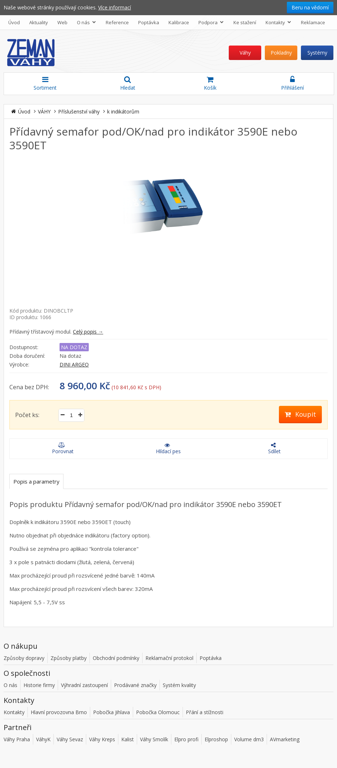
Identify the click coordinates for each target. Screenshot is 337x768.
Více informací (114, 7)
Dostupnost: (23, 347)
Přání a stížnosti (204, 712)
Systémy (317, 52)
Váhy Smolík (154, 739)
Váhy (245, 52)
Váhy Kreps (102, 739)
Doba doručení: (27, 355)
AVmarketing (284, 739)
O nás (87, 22)
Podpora (211, 22)
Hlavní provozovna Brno (59, 712)
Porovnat (61, 448)
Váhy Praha (17, 739)
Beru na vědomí (310, 7)
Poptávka (148, 22)
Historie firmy (39, 685)
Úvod (14, 22)
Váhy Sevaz (70, 739)
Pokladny (281, 52)
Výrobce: (19, 364)
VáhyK (43, 739)
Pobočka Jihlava (111, 712)
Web (62, 22)
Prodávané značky (135, 685)
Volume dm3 (249, 739)
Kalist (127, 739)
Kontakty (279, 22)
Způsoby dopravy (24, 658)
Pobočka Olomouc (158, 712)
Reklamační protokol (169, 658)
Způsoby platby (69, 658)
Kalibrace (178, 22)
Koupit (300, 414)
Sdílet (273, 448)
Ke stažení (244, 22)
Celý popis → (88, 331)
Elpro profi (186, 739)
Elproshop (216, 739)
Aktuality (38, 22)
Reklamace (313, 22)
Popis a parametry (36, 481)
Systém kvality (179, 685)
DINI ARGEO (74, 364)
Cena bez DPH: (29, 387)
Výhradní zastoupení (84, 685)
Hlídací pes (167, 448)
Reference (117, 22)
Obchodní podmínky (116, 658)
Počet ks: (27, 415)
